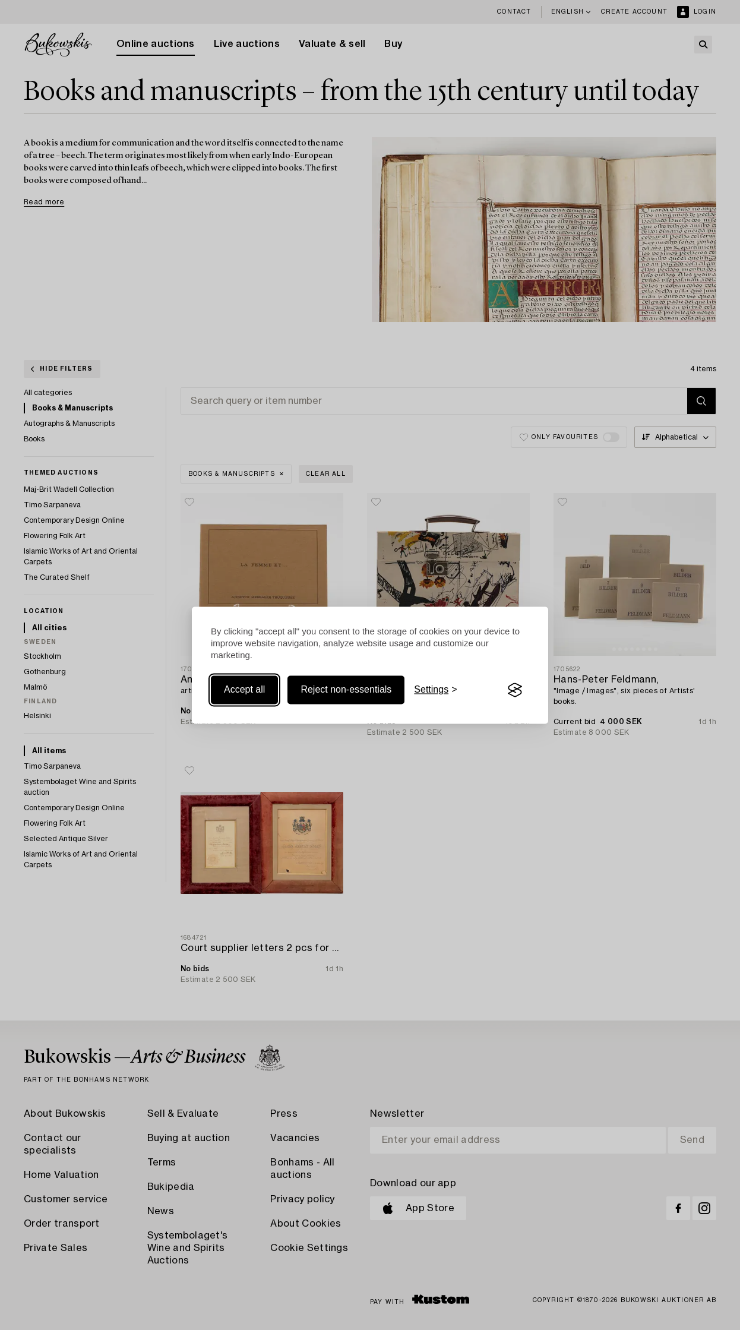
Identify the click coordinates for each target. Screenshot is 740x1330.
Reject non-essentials (346, 690)
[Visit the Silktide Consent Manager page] (515, 690)
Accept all (244, 690)
